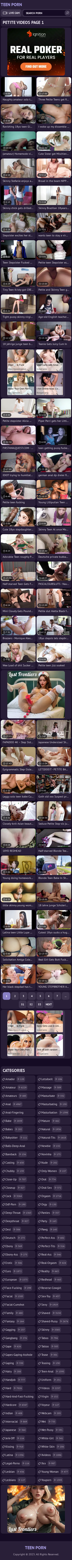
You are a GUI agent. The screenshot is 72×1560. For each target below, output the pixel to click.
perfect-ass (53, 1238)
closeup (15, 1188)
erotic (14, 1263)
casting (15, 1163)
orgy (49, 1204)
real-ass (51, 1254)
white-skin (53, 1447)
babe (14, 1121)
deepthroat (17, 1221)
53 (39, 1004)
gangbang (16, 1338)
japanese (15, 1430)
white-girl (52, 1438)
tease (49, 1355)
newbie (51, 1146)
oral (49, 1179)
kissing (14, 1447)
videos (51, 1388)
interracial (16, 1421)
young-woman (55, 1472)
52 (31, 1004)
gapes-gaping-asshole (18, 1356)
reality (50, 1271)
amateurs (16, 1096)
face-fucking (18, 1288)
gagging (15, 1330)
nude (49, 1163)
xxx (48, 1463)
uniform (51, 1380)
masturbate (53, 1096)
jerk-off (15, 1438)
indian (14, 1413)
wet (48, 1421)
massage (51, 1087)
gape (13, 1346)
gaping (14, 1363)
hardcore (16, 1405)
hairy (13, 1371)
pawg (49, 1229)
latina (15, 1455)
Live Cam (14, 13)
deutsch (15, 1238)
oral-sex (51, 1188)
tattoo (50, 1346)
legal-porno (17, 1463)
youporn (52, 1480)
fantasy (15, 1321)
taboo (50, 1338)
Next (49, 1004)
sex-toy (51, 1296)
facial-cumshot (14, 1305)
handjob (15, 1380)
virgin (50, 1396)
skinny (51, 1330)
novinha (51, 1154)
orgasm (51, 1196)
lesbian (15, 1472)
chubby (15, 1171)
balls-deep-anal (15, 1147)
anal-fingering (14, 1113)
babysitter (16, 1137)
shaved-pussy (55, 1321)
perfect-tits (53, 1246)
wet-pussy (52, 1430)
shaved (51, 1313)
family (14, 1313)
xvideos (51, 1455)
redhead (51, 1279)
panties (50, 1213)
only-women (54, 1171)
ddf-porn (15, 1204)
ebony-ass (16, 1254)
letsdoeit (52, 1079)
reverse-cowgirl (51, 1289)
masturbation (55, 1112)
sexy (50, 1305)
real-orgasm (54, 1263)
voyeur (50, 1405)
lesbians (15, 1480)
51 (22, 1004)
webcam (51, 1413)
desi (13, 1229)
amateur (16, 1087)
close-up (16, 1179)
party (49, 1221)
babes (14, 1129)
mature (50, 1121)
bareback (16, 1154)
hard (14, 1388)
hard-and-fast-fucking (19, 1397)
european (17, 1279)
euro (14, 1271)
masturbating (54, 1104)
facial (14, 1296)
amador (15, 1079)
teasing (51, 1363)
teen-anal (53, 1371)
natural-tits (54, 1137)
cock (14, 1196)
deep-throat (18, 1213)
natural (51, 1129)
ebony (14, 1246)
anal (13, 1104)
